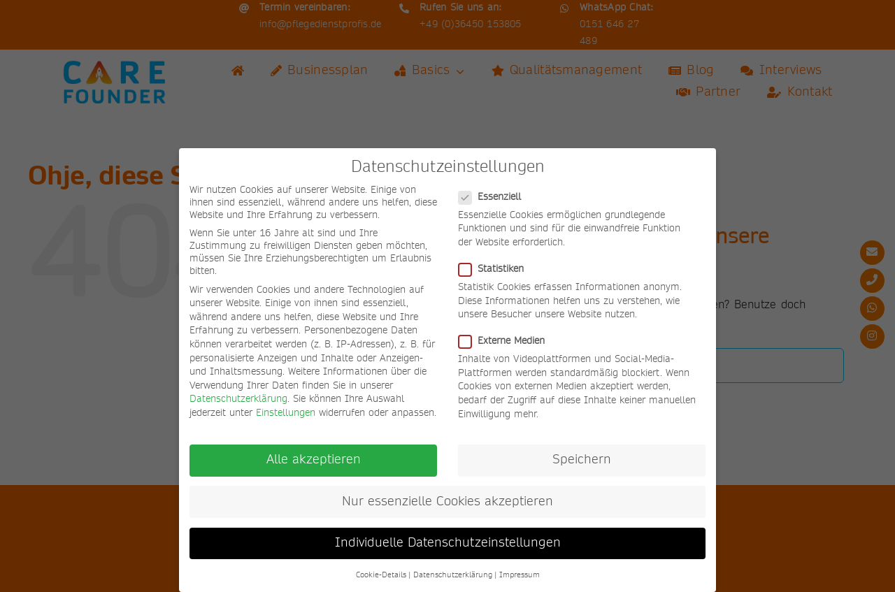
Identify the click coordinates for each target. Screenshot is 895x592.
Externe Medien (507, 341)
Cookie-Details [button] (381, 575)
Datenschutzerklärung (238, 399)
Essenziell (495, 197)
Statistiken (497, 269)
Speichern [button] (581, 460)
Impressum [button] (519, 575)
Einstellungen (285, 413)
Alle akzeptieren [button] (313, 460)
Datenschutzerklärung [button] (452, 575)
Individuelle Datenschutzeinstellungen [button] (448, 543)
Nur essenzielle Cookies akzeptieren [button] (447, 502)
